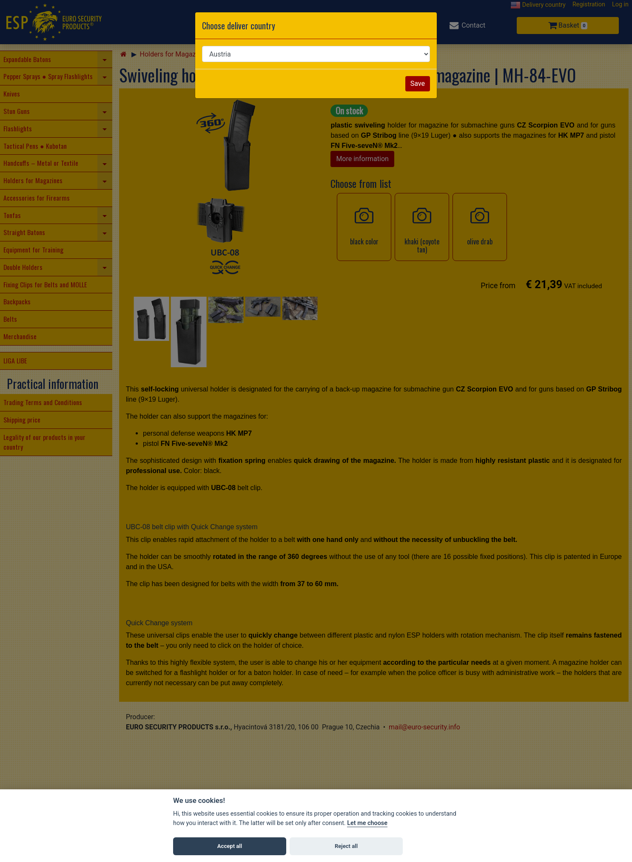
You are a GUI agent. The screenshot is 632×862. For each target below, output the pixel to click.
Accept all (229, 846)
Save (417, 83)
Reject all (346, 846)
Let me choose (367, 823)
